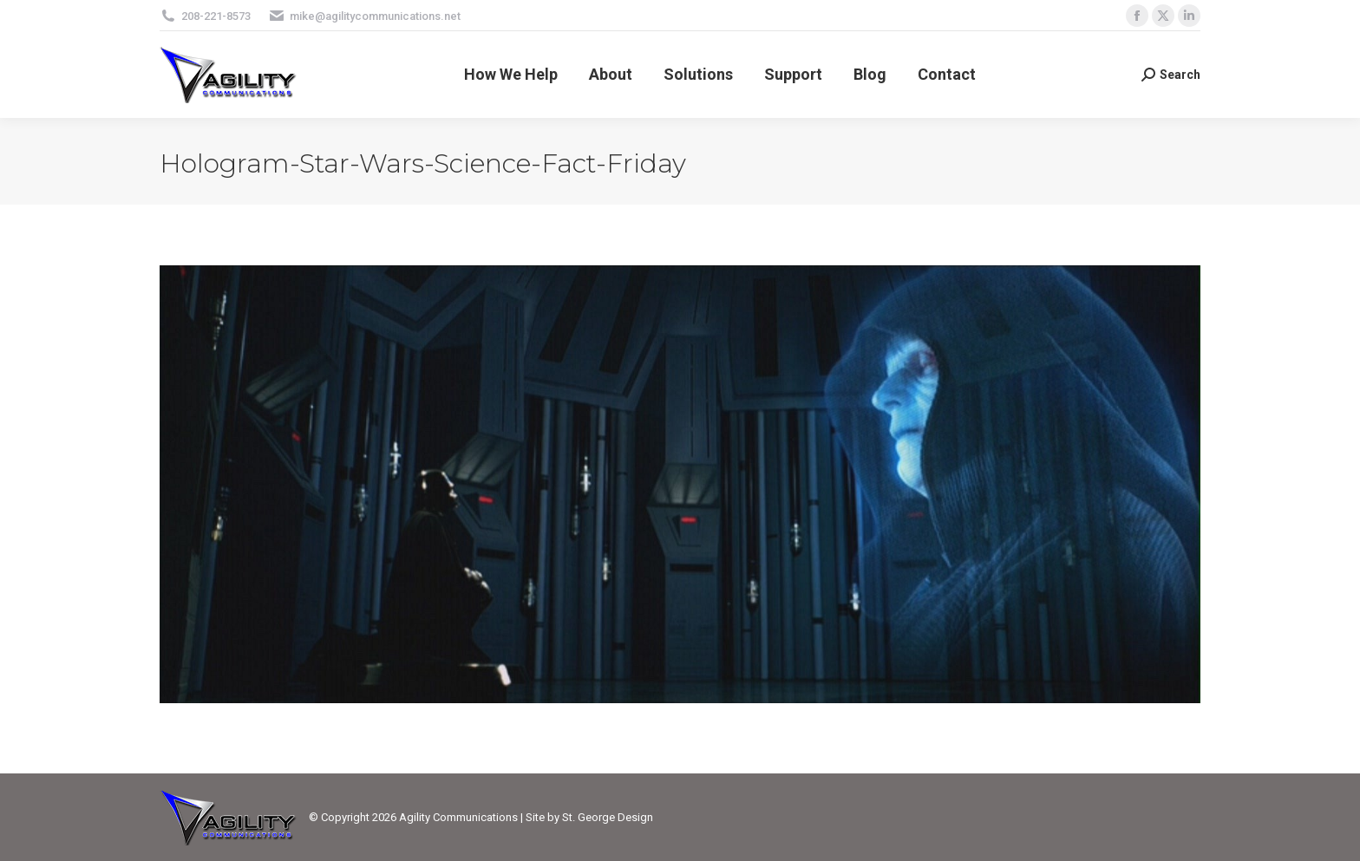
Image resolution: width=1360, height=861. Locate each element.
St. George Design (607, 817)
